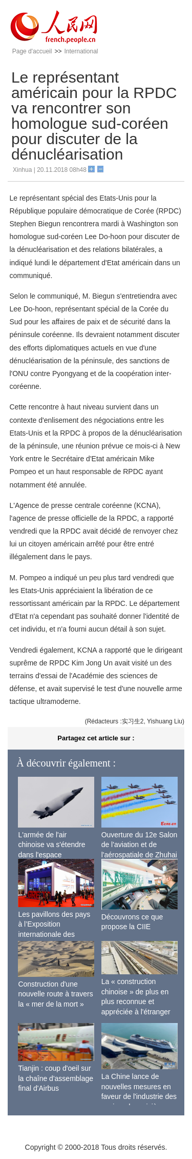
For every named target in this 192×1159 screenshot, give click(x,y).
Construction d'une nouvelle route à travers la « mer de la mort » (55, 994)
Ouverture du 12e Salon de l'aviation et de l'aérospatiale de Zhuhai (139, 845)
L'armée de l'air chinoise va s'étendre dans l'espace (51, 845)
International (81, 51)
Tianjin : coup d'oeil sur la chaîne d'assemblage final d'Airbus (55, 1078)
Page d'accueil (32, 51)
